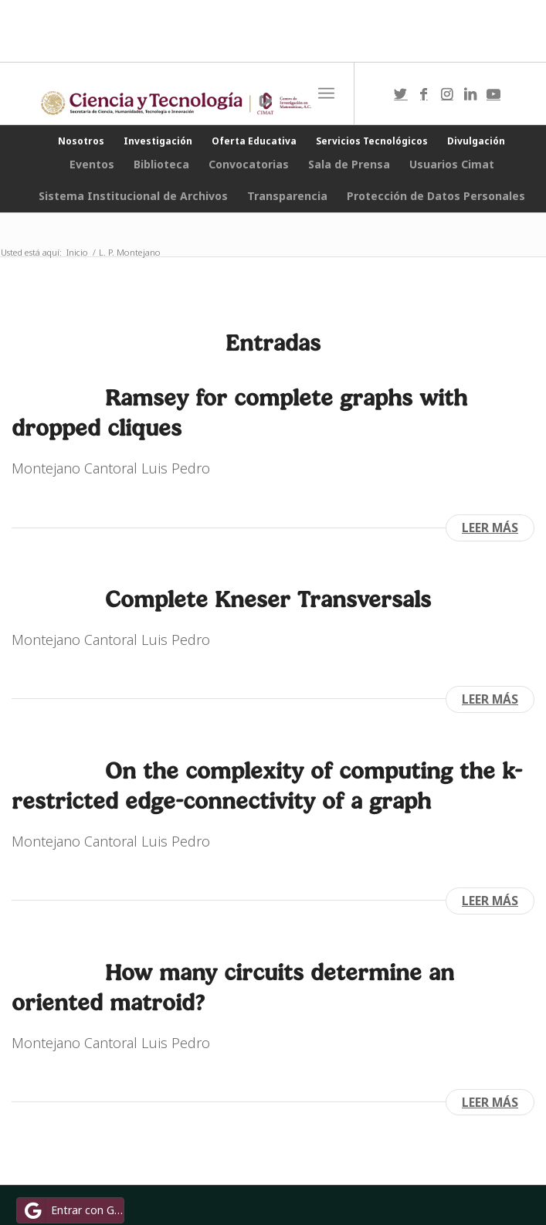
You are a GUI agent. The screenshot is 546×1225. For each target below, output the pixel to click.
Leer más (490, 527)
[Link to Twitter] (400, 94)
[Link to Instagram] (447, 94)
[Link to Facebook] (424, 94)
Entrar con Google (72, 1210)
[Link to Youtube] (493, 94)
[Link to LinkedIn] (470, 94)
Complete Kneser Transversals (268, 599)
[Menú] (326, 93)
